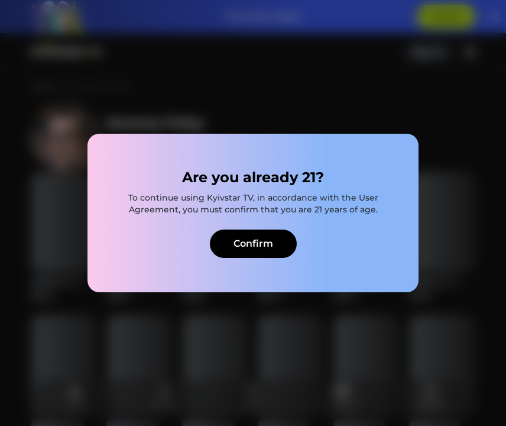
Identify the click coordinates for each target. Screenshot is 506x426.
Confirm (253, 243)
